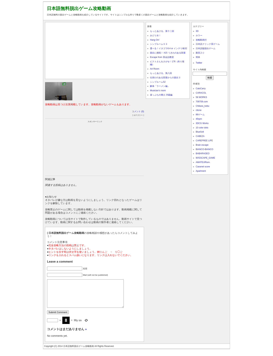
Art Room (154, 69)
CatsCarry (201, 88)
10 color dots (202, 127)
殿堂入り (200, 53)
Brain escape (202, 145)
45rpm (199, 119)
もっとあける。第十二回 (162, 31)
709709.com (202, 101)
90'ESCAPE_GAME (205, 158)
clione (198, 110)
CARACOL (201, 93)
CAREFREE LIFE (204, 140)
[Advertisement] (94, 49)
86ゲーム (200, 114)
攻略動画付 (201, 40)
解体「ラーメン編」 (160, 86)
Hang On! (154, 40)
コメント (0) (138, 111)
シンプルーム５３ (158, 44)
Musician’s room (158, 90)
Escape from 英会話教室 (162, 57)
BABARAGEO (202, 153)
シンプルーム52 (157, 82)
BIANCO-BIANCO (204, 149)
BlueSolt (200, 132)
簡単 (198, 57)
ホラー (199, 35)
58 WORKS (201, 97)
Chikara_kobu (202, 106)
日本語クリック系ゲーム (208, 44)
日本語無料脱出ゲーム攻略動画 (79, 8)
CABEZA (200, 136)
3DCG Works (202, 123)
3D (197, 31)
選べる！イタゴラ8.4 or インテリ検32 (168, 48)
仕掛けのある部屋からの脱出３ (165, 77)
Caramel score (203, 166)
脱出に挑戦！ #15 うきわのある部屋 (168, 53)
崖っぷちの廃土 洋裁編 (161, 95)
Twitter (199, 63)
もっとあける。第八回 (161, 73)
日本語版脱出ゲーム (205, 48)
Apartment (201, 171)
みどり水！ (155, 35)
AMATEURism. (203, 162)
